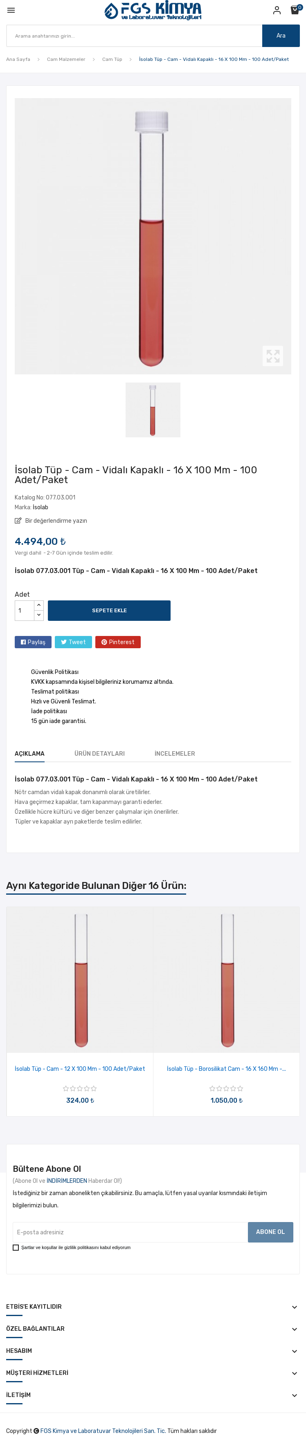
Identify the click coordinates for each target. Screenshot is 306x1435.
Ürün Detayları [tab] (99, 753)
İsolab (40, 507)
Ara (281, 35)
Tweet (77, 642)
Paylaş (36, 642)
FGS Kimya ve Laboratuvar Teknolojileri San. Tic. (103, 1431)
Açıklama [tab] (30, 753)
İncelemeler (175, 753)
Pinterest (122, 642)
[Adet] (24, 610)
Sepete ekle (109, 610)
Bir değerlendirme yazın (55, 520)
